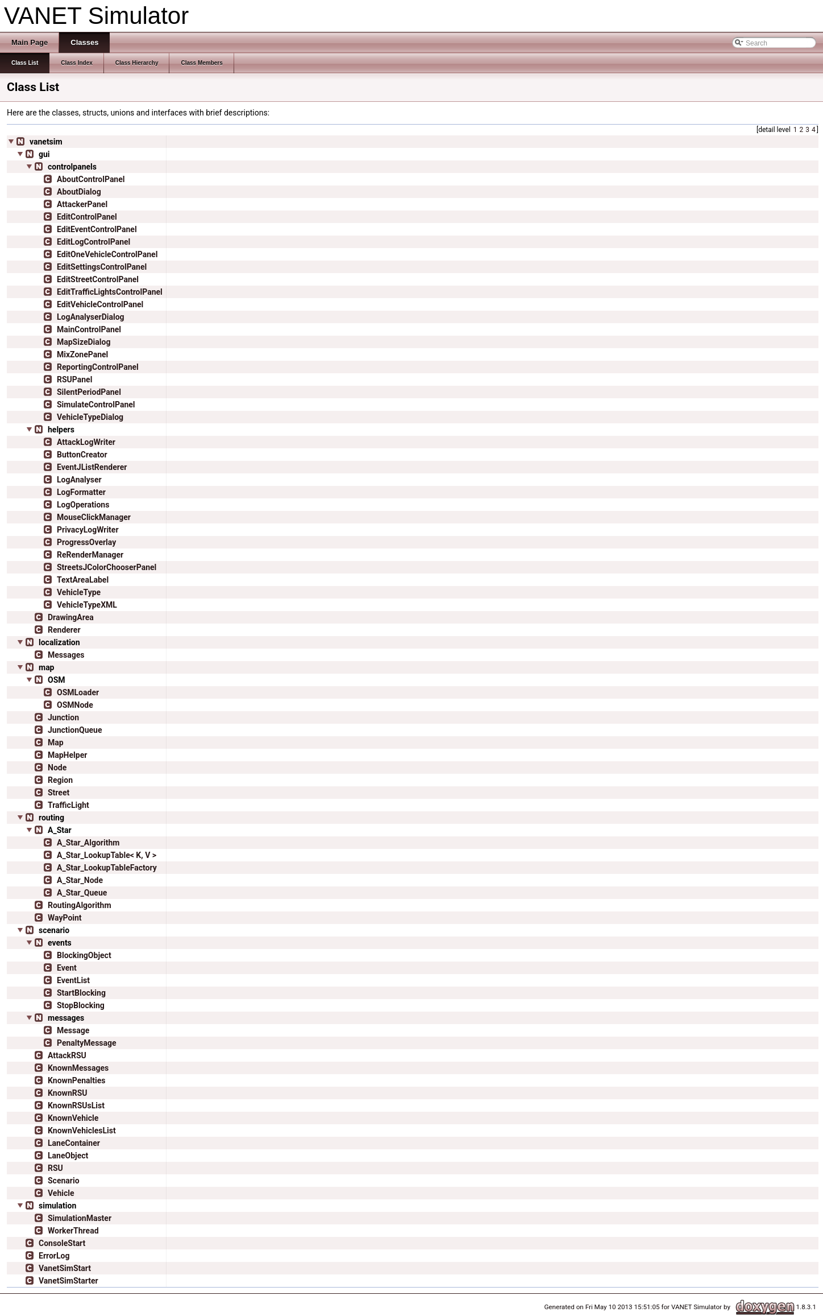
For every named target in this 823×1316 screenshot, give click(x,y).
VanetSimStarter (68, 1280)
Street (58, 792)
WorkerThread (73, 1230)
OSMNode (75, 704)
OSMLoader (78, 692)
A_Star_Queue (82, 892)
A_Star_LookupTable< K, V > (106, 855)
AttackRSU (67, 1055)
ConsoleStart (62, 1243)
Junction (63, 717)
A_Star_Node (80, 880)
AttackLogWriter (86, 442)
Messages (66, 654)
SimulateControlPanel (96, 404)
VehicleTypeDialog (90, 417)
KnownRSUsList (76, 1105)
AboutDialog (79, 191)
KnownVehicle (73, 1118)
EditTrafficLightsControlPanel (110, 291)
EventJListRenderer (92, 467)
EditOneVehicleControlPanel (107, 254)
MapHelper (67, 755)
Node (57, 767)
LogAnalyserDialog (90, 316)
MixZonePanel (82, 354)
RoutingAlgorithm (79, 905)
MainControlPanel (89, 329)
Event (67, 967)
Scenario (64, 1180)
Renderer (64, 629)
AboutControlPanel (91, 179)
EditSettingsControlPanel (102, 266)
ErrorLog (54, 1255)
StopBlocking (81, 1005)
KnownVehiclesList (82, 1130)
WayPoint (65, 917)
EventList (73, 980)
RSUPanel (74, 379)
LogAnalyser (79, 479)
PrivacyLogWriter (88, 529)
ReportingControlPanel (98, 367)
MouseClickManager (94, 517)
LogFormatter (81, 492)
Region (60, 780)
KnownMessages (78, 1067)
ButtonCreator (82, 454)
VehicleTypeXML (87, 604)
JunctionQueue (75, 730)
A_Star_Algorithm (88, 842)
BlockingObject (84, 955)
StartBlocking (81, 992)
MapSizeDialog (83, 341)
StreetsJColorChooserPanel (106, 567)
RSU (55, 1168)
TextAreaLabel (83, 579)
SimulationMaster (79, 1218)
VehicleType (79, 592)
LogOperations (83, 504)
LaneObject (68, 1155)
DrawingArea (71, 617)
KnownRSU (68, 1093)
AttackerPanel (82, 204)
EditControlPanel (87, 216)
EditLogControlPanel (93, 241)
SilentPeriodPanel (89, 392)
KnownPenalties (76, 1080)
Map (56, 742)
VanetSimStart (65, 1268)
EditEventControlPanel (97, 229)
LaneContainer (74, 1143)
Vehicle (61, 1193)
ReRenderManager (90, 554)
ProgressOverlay (86, 542)
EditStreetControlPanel (98, 279)
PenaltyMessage (87, 1042)
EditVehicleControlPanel (100, 304)
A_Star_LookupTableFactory (107, 867)
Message (73, 1030)
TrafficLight (68, 805)
